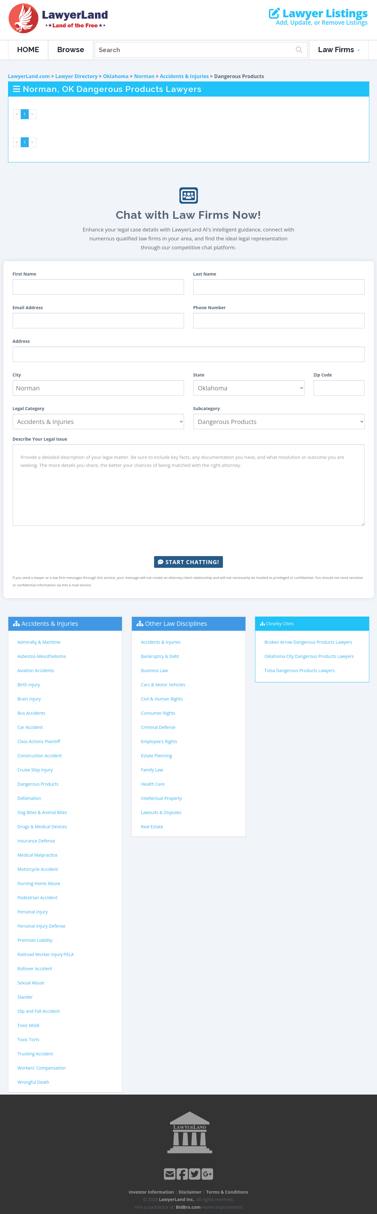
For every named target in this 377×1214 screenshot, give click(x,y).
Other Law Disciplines (176, 623)
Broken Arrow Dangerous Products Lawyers (308, 642)
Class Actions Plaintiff (39, 741)
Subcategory (206, 408)
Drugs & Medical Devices (42, 826)
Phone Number (209, 307)
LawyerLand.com (29, 76)
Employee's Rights (159, 741)
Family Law (152, 770)
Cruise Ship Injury (35, 770)
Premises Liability (35, 940)
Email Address (28, 307)
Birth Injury (29, 685)
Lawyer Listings (318, 13)
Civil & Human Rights (162, 699)
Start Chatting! (188, 562)
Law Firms (339, 49)
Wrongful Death (33, 1082)
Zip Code (323, 375)
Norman (144, 76)
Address (21, 341)
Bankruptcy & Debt (160, 656)
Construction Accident (40, 756)
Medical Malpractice (38, 855)
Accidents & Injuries (184, 76)
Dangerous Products (38, 784)
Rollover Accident (35, 968)
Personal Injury (33, 912)
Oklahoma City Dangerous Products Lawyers (309, 656)
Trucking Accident (35, 1054)
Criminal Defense (158, 727)
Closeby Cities (280, 623)
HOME (28, 49)
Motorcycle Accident (38, 869)
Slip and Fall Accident (39, 1011)
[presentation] (189, 541)
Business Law (154, 670)
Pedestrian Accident (37, 897)
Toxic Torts (29, 1039)
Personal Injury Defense (41, 926)
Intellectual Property (161, 798)
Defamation (29, 798)
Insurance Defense (36, 841)
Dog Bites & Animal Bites (42, 812)
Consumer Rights (158, 713)
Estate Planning (156, 756)
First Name (24, 274)
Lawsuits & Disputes (161, 812)
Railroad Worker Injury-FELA (46, 954)
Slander (25, 997)
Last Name (204, 274)
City (17, 375)
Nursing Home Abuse (39, 883)
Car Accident (30, 727)
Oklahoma (116, 76)
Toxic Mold (28, 1025)
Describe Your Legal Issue (40, 439)
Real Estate (152, 826)
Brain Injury (29, 699)
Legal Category (28, 408)
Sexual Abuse (31, 983)
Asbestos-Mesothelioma (42, 656)
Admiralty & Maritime (39, 642)
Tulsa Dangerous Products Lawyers (300, 670)
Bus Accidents (31, 713)
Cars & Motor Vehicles (163, 685)
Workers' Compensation (42, 1068)
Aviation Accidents (36, 670)
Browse (70, 49)
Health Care (153, 784)
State (199, 375)
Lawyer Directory (76, 76)
